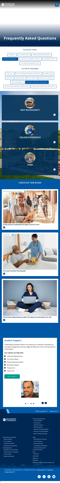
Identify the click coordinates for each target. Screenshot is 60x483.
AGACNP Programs (38, 425)
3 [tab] (31, 404)
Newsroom (36, 454)
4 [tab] (34, 404)
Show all (9, 73)
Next (46, 403)
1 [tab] (26, 404)
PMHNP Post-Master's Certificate (43, 86)
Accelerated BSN (38, 420)
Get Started (35, 456)
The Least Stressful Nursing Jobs (14, 271)
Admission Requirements (41, 54)
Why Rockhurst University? (40, 439)
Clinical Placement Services (30, 59)
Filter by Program (30, 69)
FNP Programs (37, 423)
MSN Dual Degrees (46, 78)
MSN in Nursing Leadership (40, 433)
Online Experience (7, 448)
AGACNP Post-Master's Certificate (16, 86)
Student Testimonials (9, 456)
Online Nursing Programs (39, 418)
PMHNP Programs (38, 427)
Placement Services (37, 449)
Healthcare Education (9, 443)
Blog (34, 452)
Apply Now (35, 458)
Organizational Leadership (10, 445)
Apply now (53, 411)
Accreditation (24, 54)
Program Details (49, 59)
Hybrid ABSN (48, 73)
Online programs (41, 411)
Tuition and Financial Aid (40, 448)
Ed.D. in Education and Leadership (28, 73)
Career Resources (38, 441)
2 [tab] (29, 404)
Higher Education (8, 439)
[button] (12, 376)
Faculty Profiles (7, 454)
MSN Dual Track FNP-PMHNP (41, 431)
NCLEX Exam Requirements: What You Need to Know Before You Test (27, 317)
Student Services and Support (11, 452)
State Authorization (38, 443)
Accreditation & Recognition (40, 445)
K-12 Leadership (8, 441)
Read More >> (4, 227)
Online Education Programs (9, 437)
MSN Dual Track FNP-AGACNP (41, 429)
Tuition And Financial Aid (30, 63)
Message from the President (11, 449)
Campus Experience (10, 59)
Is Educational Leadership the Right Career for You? (21, 224)
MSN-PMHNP (32, 78)
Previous (43, 403)
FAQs (34, 437)
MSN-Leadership (17, 82)
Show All (12, 54)
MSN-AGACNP (20, 78)
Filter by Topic (30, 50)
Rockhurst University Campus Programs (42, 462)
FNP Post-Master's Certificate (37, 82)
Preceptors (35, 460)
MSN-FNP (9, 78)
